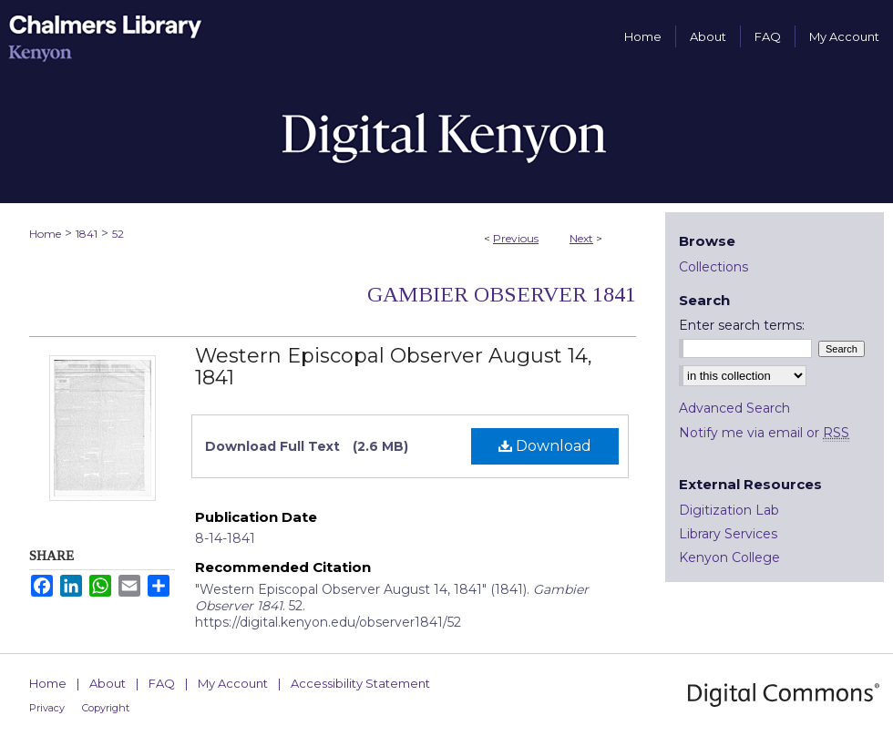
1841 (87, 233)
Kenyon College (729, 557)
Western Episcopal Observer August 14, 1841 (393, 366)
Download (544, 446)
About (107, 683)
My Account (233, 683)
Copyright (105, 707)
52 (118, 233)
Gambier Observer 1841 (501, 294)
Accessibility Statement (360, 683)
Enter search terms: (742, 325)
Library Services (728, 534)
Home (45, 233)
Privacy (47, 707)
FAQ (162, 683)
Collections (713, 267)
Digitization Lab (729, 510)
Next (581, 238)
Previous (516, 238)
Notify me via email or (764, 432)
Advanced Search (734, 408)
